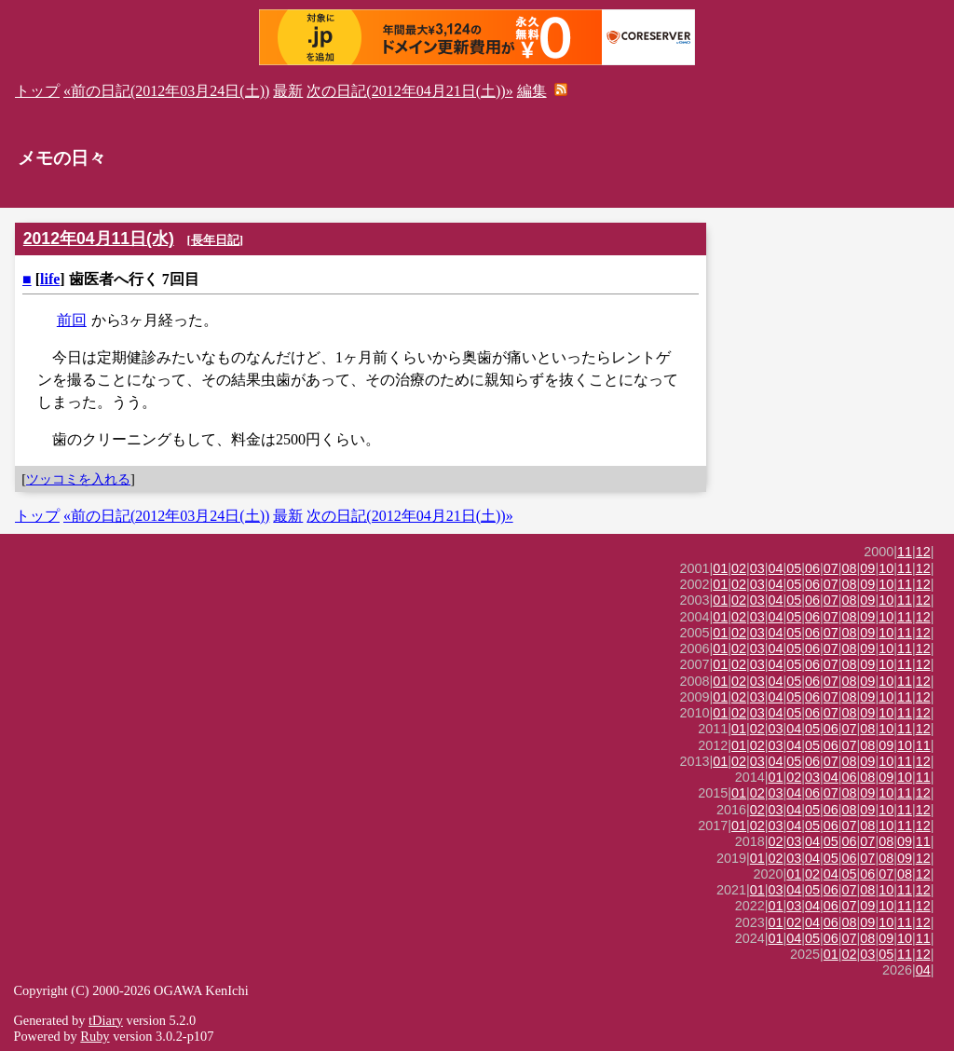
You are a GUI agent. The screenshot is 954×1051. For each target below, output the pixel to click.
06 (812, 568)
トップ (37, 91)
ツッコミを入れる (78, 478)
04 (776, 568)
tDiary (106, 1020)
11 (904, 551)
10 (886, 568)
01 (720, 568)
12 (923, 551)
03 (757, 568)
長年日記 (215, 240)
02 (738, 568)
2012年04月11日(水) (98, 238)
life (50, 279)
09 (867, 568)
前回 (72, 320)
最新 (288, 91)
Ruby (94, 1036)
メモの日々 (62, 158)
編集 (532, 91)
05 (793, 568)
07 (831, 568)
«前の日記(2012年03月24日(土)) (166, 91)
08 (849, 568)
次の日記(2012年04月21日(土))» (409, 91)
